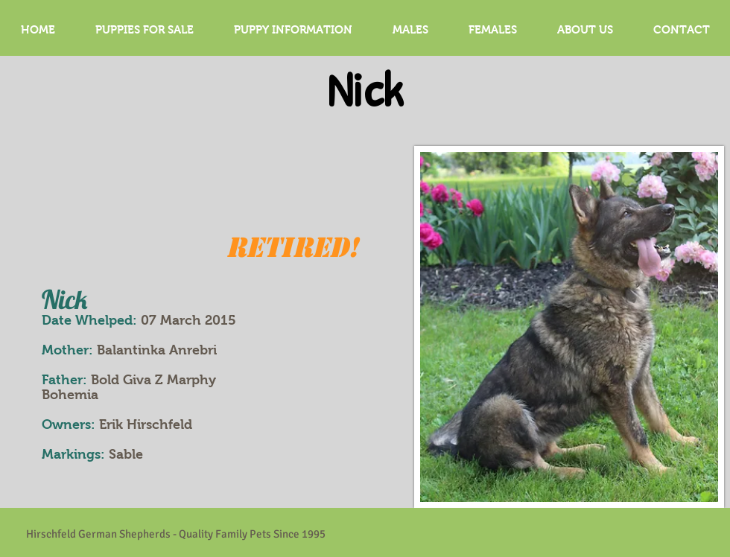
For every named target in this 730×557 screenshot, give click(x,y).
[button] (410, 30)
